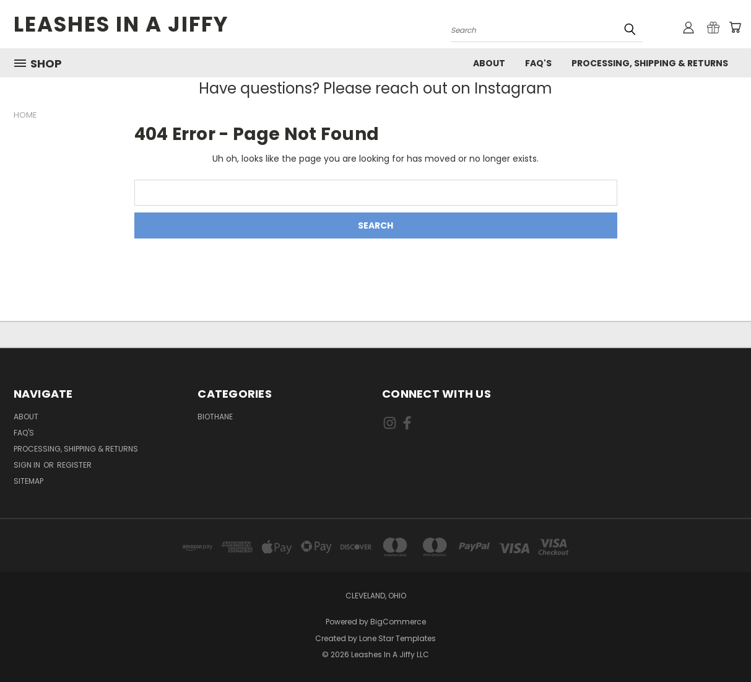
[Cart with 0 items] (735, 27)
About (489, 63)
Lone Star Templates (397, 638)
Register (74, 465)
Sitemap (28, 481)
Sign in (28, 465)
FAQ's (538, 63)
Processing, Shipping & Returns (649, 63)
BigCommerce (398, 621)
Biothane (215, 416)
